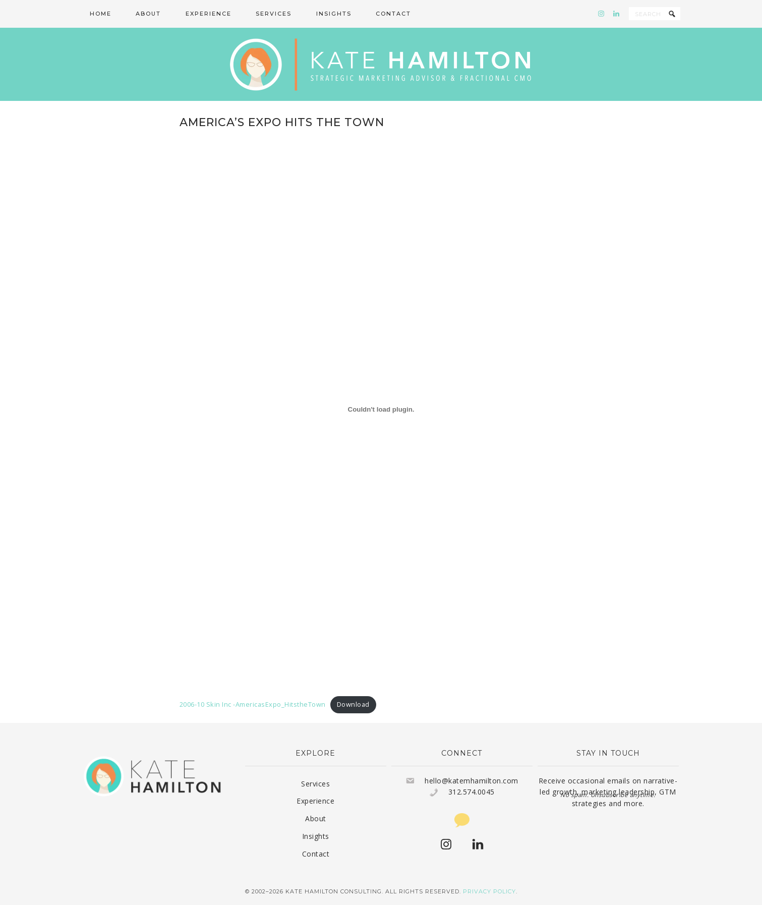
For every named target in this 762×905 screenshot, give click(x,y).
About (315, 818)
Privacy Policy (489, 891)
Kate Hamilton (381, 64)
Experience (315, 801)
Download (353, 704)
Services (315, 783)
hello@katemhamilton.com (471, 780)
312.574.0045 (471, 792)
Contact (316, 854)
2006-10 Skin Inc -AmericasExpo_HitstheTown (253, 704)
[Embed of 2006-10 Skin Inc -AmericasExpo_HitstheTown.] (381, 409)
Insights (315, 836)
